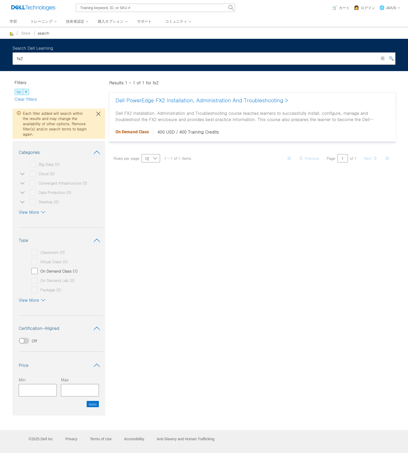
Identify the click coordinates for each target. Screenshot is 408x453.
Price (60, 365)
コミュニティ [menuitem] (176, 21)
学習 (13, 21)
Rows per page (126, 158)
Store (25, 33)
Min (22, 380)
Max (65, 380)
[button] (389, 8)
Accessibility (134, 439)
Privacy (71, 439)
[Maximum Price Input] (80, 390)
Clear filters (26, 99)
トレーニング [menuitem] (41, 21)
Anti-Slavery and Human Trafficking (185, 439)
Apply (93, 404)
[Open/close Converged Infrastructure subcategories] (21, 183)
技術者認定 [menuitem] (75, 21)
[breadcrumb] (180, 33)
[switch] (59, 341)
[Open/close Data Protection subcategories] (21, 192)
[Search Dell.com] (231, 8)
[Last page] (387, 158)
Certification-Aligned (60, 328)
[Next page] (371, 158)
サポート (144, 21)
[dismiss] (26, 92)
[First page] (289, 158)
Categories (60, 152)
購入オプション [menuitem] (111, 21)
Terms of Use (101, 439)
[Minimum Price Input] (38, 390)
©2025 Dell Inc (41, 439)
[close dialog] (98, 114)
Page (331, 158)
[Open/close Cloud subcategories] (21, 173)
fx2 (19, 92)
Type (60, 240)
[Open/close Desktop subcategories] (21, 201)
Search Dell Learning (32, 48)
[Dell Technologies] (33, 8)
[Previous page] (308, 158)
